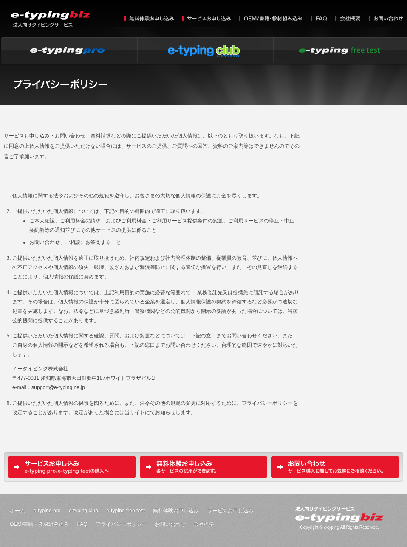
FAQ (319, 19)
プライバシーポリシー (121, 524)
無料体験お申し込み (149, 19)
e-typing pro (46, 510)
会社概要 (347, 19)
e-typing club (203, 50)
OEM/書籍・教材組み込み (270, 19)
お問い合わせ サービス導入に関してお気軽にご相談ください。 (335, 467)
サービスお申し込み (206, 19)
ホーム (17, 510)
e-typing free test (125, 510)
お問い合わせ (386, 19)
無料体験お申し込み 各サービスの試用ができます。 (203, 467)
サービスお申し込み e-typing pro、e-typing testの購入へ (72, 467)
